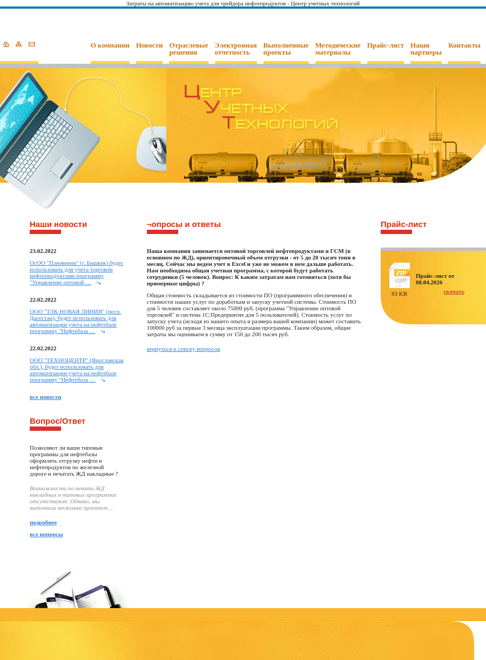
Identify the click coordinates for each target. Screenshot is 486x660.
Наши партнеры (426, 49)
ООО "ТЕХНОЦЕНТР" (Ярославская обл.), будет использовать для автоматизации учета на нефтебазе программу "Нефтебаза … (77, 370)
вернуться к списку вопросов (183, 348)
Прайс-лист (385, 45)
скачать (453, 291)
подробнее (43, 522)
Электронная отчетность (236, 49)
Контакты (464, 45)
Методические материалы (338, 49)
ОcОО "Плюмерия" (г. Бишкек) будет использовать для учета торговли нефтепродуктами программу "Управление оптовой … (76, 272)
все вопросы (46, 534)
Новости (149, 45)
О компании (110, 45)
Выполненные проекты (286, 49)
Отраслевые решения (188, 49)
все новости (45, 397)
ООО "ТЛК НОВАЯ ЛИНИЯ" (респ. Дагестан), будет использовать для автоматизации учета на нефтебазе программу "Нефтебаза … (75, 321)
